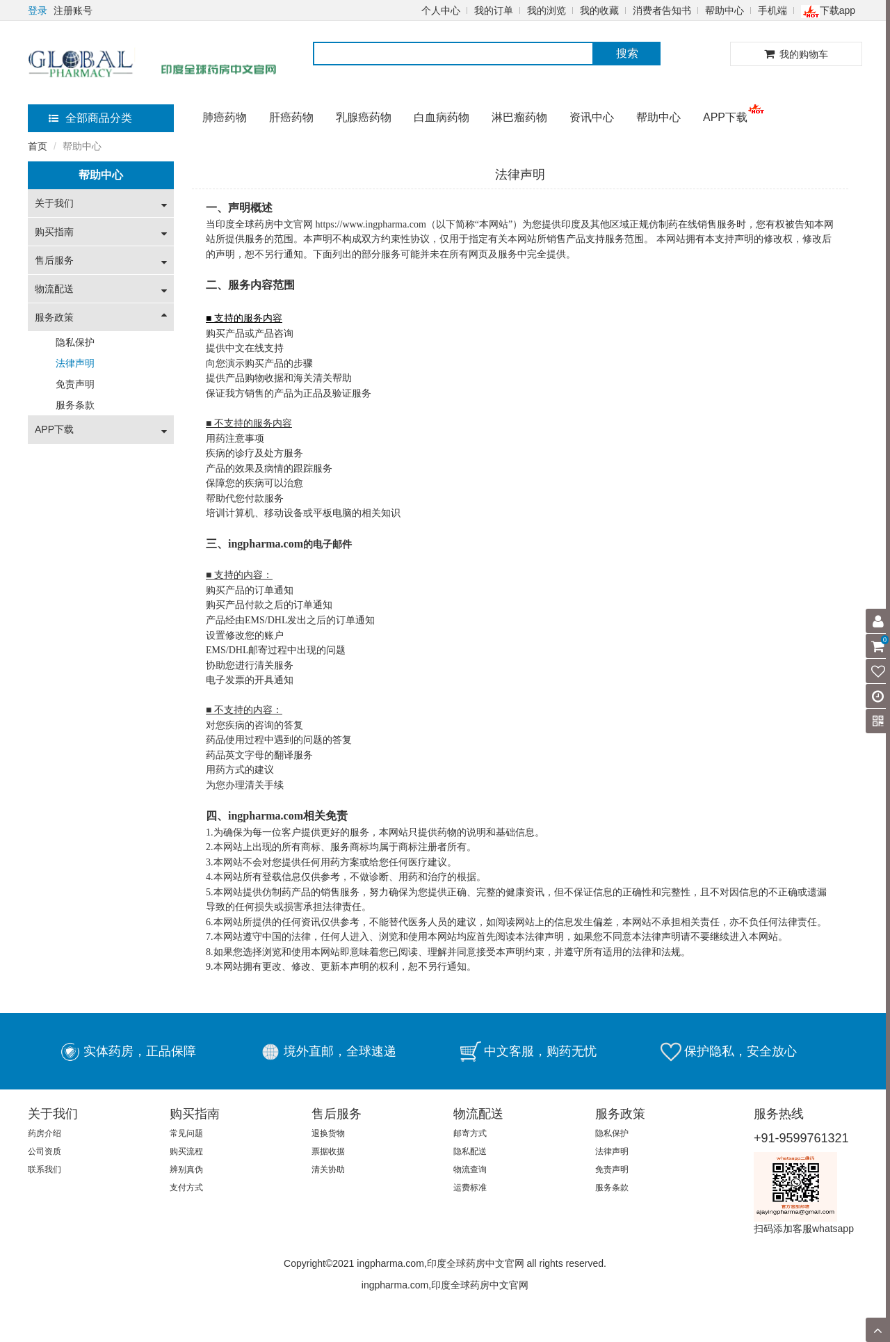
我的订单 (493, 10)
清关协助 (328, 1169)
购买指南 (54, 231)
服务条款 (75, 404)
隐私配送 (470, 1151)
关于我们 (54, 203)
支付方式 (186, 1187)
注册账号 (73, 10)
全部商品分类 (90, 118)
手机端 (772, 10)
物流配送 (54, 288)
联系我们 (44, 1169)
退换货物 (328, 1133)
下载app (828, 10)
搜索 (627, 53)
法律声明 (75, 363)
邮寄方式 (470, 1133)
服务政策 (54, 317)
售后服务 (54, 260)
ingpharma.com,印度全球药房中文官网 (445, 1285)
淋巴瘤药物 (519, 117)
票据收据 (328, 1151)
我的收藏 (599, 10)
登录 (37, 10)
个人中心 (440, 10)
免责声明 (75, 384)
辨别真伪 (186, 1169)
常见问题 (186, 1133)
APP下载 (725, 117)
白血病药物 (441, 117)
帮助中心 (724, 10)
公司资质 (44, 1151)
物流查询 (470, 1169)
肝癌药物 (291, 117)
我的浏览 (546, 10)
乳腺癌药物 (363, 117)
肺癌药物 (224, 117)
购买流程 (186, 1151)
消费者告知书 (662, 10)
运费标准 (470, 1187)
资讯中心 (591, 117)
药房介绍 (44, 1133)
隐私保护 (75, 342)
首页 (37, 146)
